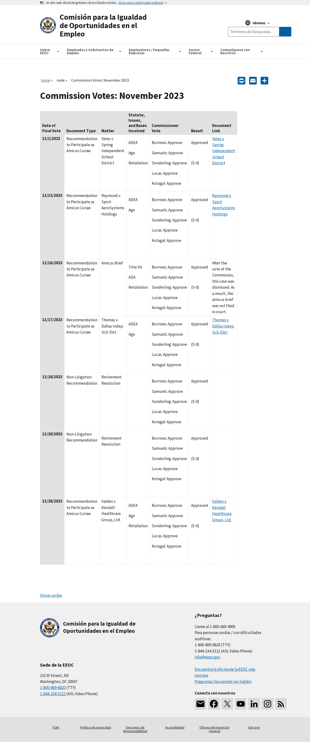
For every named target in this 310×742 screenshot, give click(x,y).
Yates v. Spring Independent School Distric (223, 151)
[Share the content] (264, 80)
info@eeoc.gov (207, 657)
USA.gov (254, 727)
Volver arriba (51, 595)
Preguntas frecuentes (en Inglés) (223, 681)
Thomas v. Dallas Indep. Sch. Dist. (223, 326)
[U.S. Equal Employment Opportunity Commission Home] (97, 25)
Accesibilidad (174, 727)
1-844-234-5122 (52, 693)
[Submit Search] (285, 31)
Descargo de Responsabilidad (135, 729)
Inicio (45, 80)
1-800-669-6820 (52, 687)
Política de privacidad (95, 727)
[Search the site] (253, 31)
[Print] (241, 80)
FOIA (56, 727)
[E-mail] (253, 80)
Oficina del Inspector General (214, 729)
